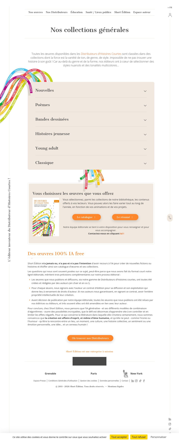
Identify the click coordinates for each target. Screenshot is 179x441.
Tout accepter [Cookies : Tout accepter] (119, 437)
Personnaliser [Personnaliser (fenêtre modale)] (158, 437)
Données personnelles (109, 424)
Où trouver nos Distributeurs (90, 381)
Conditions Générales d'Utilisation (62, 424)
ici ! (122, 277)
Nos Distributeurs (57, 12)
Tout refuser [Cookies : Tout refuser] (139, 437)
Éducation (77, 12)
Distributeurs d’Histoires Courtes (101, 97)
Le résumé (125, 260)
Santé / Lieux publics (98, 12)
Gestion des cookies (88, 424)
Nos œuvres (35, 12)
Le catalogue (86, 260)
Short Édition (122, 12)
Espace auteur (142, 12)
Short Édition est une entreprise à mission (89, 395)
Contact (125, 424)
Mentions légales (116, 430)
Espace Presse (40, 424)
